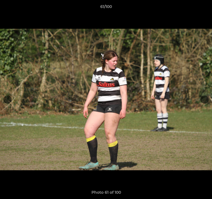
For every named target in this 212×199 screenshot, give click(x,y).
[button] (205, 8)
